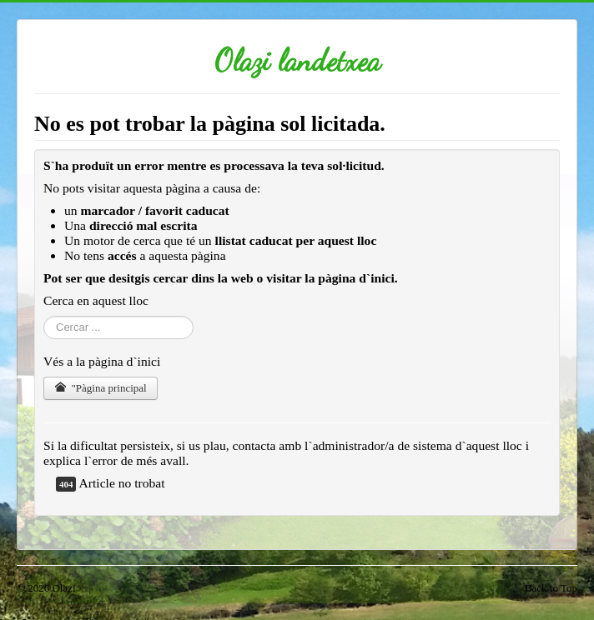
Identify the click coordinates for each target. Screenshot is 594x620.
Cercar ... (43, 316)
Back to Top (551, 588)
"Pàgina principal (100, 388)
